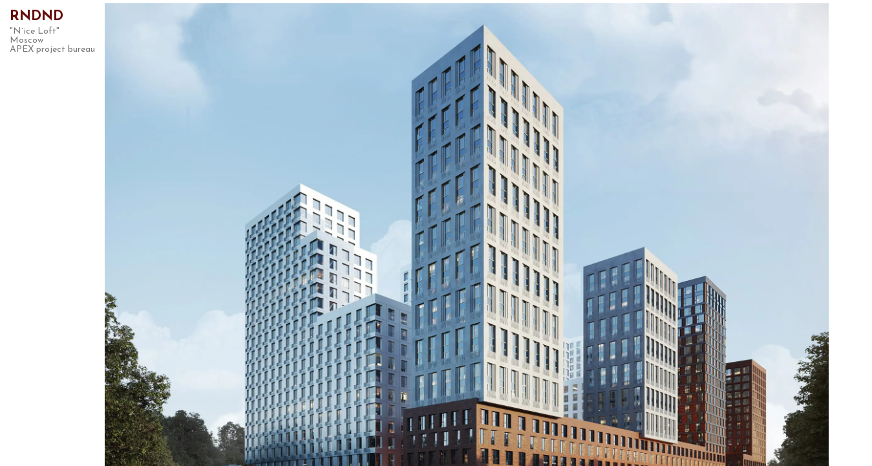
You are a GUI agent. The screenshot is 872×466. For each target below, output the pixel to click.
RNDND (36, 16)
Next (743, 233)
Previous (162, 233)
